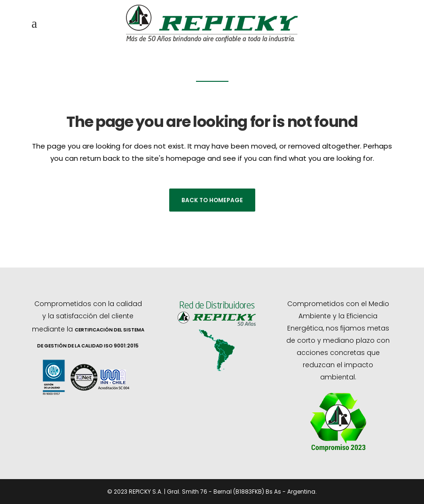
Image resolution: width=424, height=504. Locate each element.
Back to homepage (212, 200)
